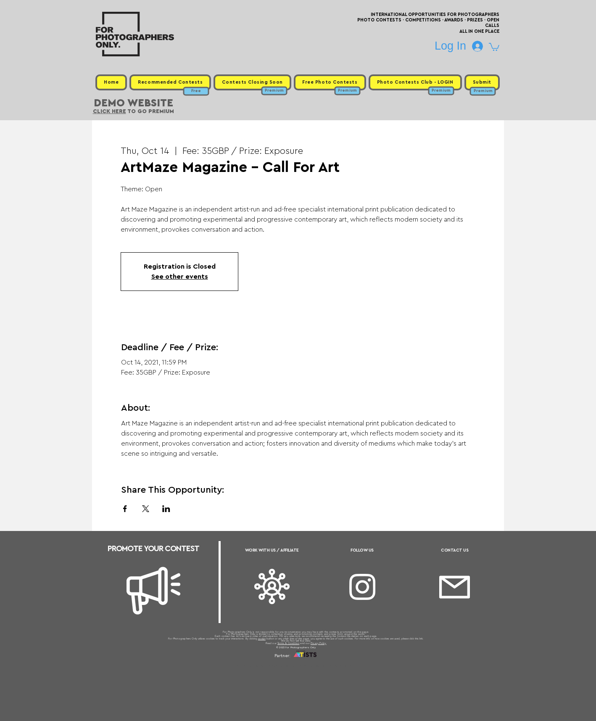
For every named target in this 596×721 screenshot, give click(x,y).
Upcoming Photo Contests (251, 666)
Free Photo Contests (284, 666)
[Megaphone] (153, 591)
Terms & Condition (288, 643)
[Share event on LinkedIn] (166, 508)
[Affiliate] (272, 586)
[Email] (454, 587)
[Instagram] (362, 587)
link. (421, 638)
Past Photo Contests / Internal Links (325, 666)
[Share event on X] (146, 508)
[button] (494, 46)
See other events (179, 276)
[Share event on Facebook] (125, 508)
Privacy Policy (319, 643)
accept (262, 638)
